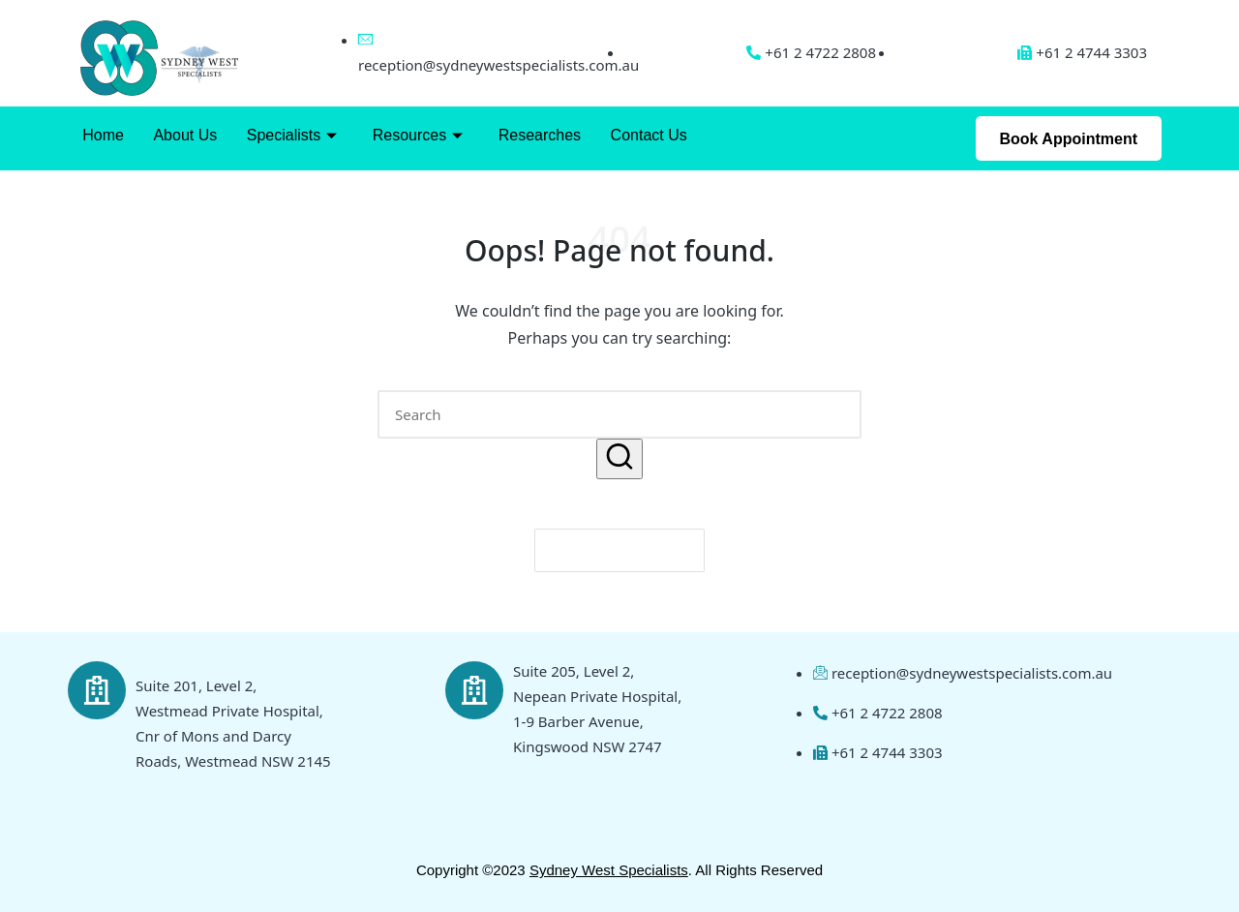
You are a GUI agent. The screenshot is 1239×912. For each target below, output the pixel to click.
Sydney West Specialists (608, 870)
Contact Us (646, 135)
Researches (537, 135)
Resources (416, 135)
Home (103, 135)
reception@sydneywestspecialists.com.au (498, 65)
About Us (185, 135)
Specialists (291, 135)
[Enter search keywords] (619, 414)
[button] (619, 458)
